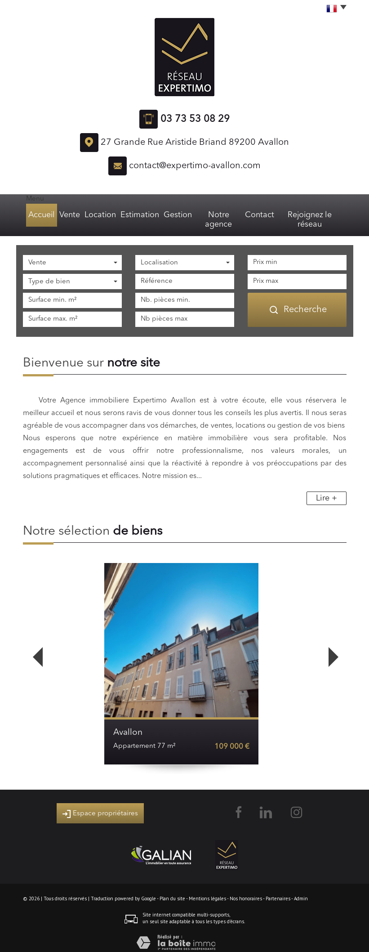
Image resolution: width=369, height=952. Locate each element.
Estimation (140, 215)
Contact (262, 215)
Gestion (177, 215)
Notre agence (219, 215)
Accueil (39, 215)
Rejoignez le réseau (312, 215)
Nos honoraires (246, 889)
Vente (69, 215)
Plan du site (172, 889)
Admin (301, 889)
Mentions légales (207, 889)
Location (101, 215)
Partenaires (278, 889)
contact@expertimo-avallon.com (195, 165)
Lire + (326, 489)
